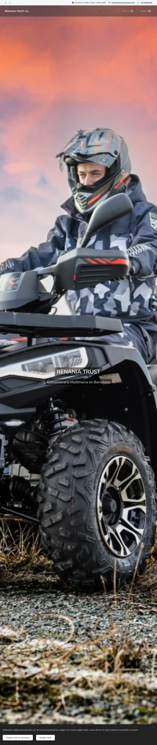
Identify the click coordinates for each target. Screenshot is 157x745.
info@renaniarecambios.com (123, 2)
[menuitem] (94, 11)
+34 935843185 (146, 2)
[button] (128, 11)
